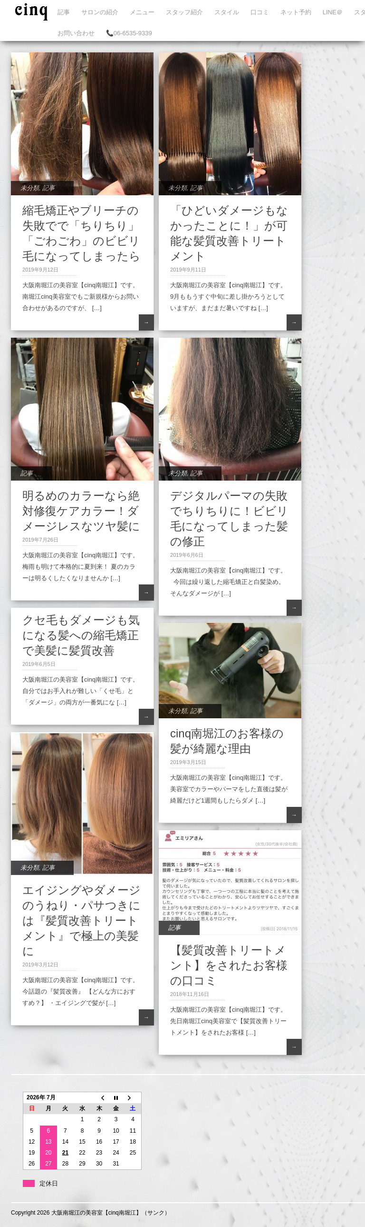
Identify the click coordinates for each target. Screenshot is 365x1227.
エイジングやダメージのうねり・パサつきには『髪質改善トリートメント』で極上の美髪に (81, 920)
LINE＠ (333, 12)
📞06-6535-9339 (129, 33)
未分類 (29, 187)
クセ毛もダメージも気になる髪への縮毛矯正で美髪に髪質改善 (81, 635)
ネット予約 (295, 12)
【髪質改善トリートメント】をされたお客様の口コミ (229, 965)
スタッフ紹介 (184, 12)
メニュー (142, 12)
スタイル (226, 12)
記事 (64, 12)
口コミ (259, 12)
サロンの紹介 (99, 12)
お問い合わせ (76, 33)
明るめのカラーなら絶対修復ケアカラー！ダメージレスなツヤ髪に (81, 511)
